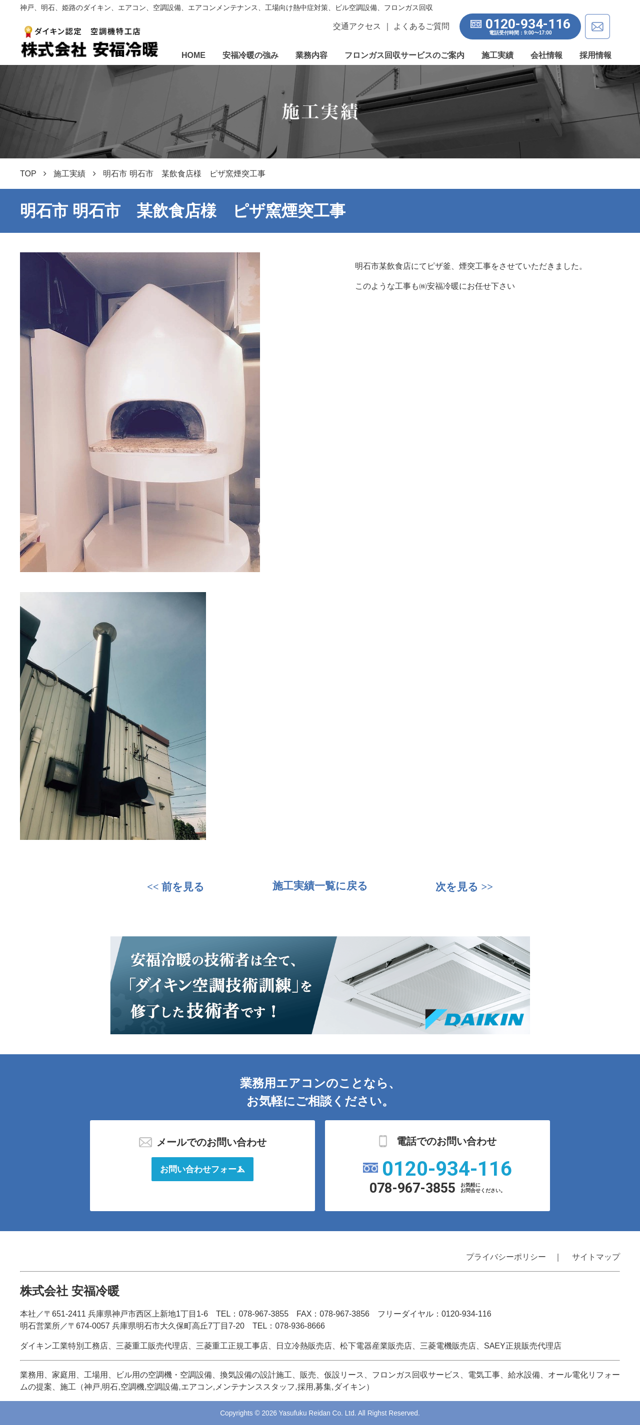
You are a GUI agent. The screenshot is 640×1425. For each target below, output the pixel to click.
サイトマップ (596, 1257)
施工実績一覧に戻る (320, 887)
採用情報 (596, 55)
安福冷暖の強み (250, 55)
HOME (194, 55)
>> (462, 886)
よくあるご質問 (419, 26)
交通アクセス (354, 26)
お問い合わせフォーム (202, 1170)
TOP (28, 173)
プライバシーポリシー (506, 1257)
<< (177, 886)
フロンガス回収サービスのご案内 (404, 55)
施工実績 (498, 55)
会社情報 (546, 55)
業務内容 (312, 55)
